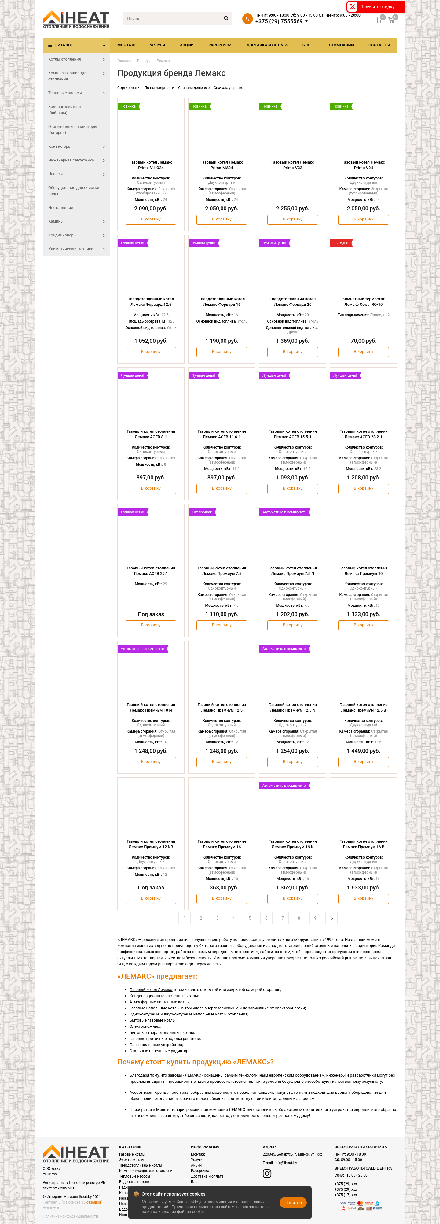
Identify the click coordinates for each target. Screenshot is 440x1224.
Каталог (64, 45)
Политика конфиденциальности (70, 1216)
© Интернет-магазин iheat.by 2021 (72, 1197)
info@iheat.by (286, 1163)
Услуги (157, 45)
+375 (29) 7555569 (279, 21)
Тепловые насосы (134, 1176)
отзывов (93, 1202)
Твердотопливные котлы (140, 1165)
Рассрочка (220, 45)
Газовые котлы (132, 1154)
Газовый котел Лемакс (151, 989)
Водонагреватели (134, 1182)
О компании (341, 45)
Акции (187, 45)
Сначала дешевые (194, 88)
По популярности (159, 88)
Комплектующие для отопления (146, 1171)
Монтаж (126, 45)
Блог (307, 45)
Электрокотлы (131, 1160)
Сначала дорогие (228, 88)
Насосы (126, 1204)
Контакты (379, 45)
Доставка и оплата (267, 45)
